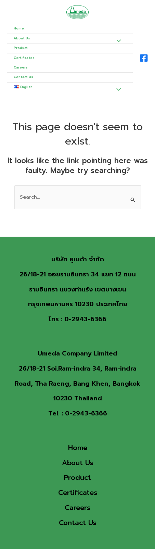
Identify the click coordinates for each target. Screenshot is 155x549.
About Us (22, 38)
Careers (21, 67)
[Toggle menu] (117, 42)
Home (19, 28)
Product (21, 48)
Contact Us (23, 77)
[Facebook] (144, 58)
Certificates (24, 57)
